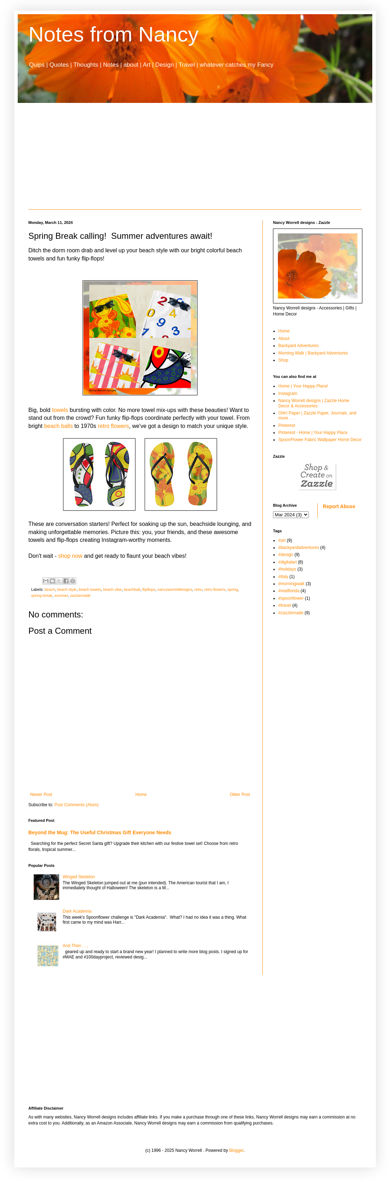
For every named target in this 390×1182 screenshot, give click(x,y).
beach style (67, 589)
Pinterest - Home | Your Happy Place (312, 432)
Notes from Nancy (113, 34)
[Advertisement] (195, 156)
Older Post (240, 794)
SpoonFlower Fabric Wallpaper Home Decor (320, 439)
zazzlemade (80, 595)
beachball (132, 589)
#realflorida (288, 590)
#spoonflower (290, 598)
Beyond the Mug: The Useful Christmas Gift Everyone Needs (99, 832)
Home (141, 794)
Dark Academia (77, 911)
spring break (41, 595)
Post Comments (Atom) (76, 804)
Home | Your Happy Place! (303, 386)
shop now (70, 556)
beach (50, 589)
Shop (283, 360)
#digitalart (287, 562)
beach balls (58, 426)
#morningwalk (291, 583)
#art (282, 540)
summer (61, 595)
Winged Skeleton (79, 876)
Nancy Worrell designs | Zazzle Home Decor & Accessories (313, 403)
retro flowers (113, 426)
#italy (283, 576)
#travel (284, 605)
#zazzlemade (290, 612)
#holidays (287, 569)
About (283, 338)
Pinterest (286, 425)
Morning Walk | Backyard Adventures (313, 353)
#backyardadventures (298, 547)
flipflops (148, 589)
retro (198, 589)
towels (60, 410)
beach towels (90, 589)
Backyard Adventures (298, 345)
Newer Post (41, 794)
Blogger (236, 1150)
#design (285, 554)
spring (232, 589)
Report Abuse (339, 506)
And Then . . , (75, 945)
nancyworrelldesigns (174, 589)
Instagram (287, 393)
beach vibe (112, 589)
